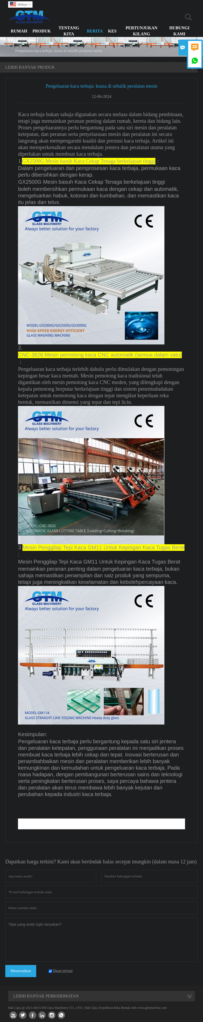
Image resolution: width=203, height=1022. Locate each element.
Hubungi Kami (179, 31)
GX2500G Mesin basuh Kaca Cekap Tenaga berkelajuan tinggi (91, 182)
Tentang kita (68, 31)
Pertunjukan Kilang (141, 31)
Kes (112, 31)
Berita (95, 31)
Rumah (19, 31)
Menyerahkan (21, 971)
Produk (42, 31)
